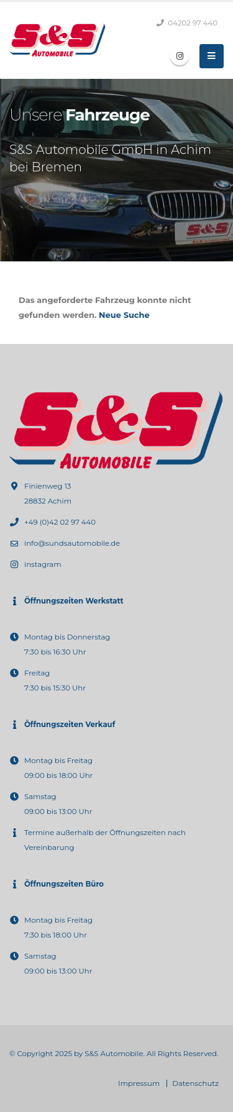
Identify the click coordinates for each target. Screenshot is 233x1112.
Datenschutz (195, 1083)
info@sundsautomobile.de (72, 543)
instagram (43, 564)
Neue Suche (124, 315)
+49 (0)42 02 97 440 (60, 522)
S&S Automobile (114, 1053)
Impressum (139, 1083)
